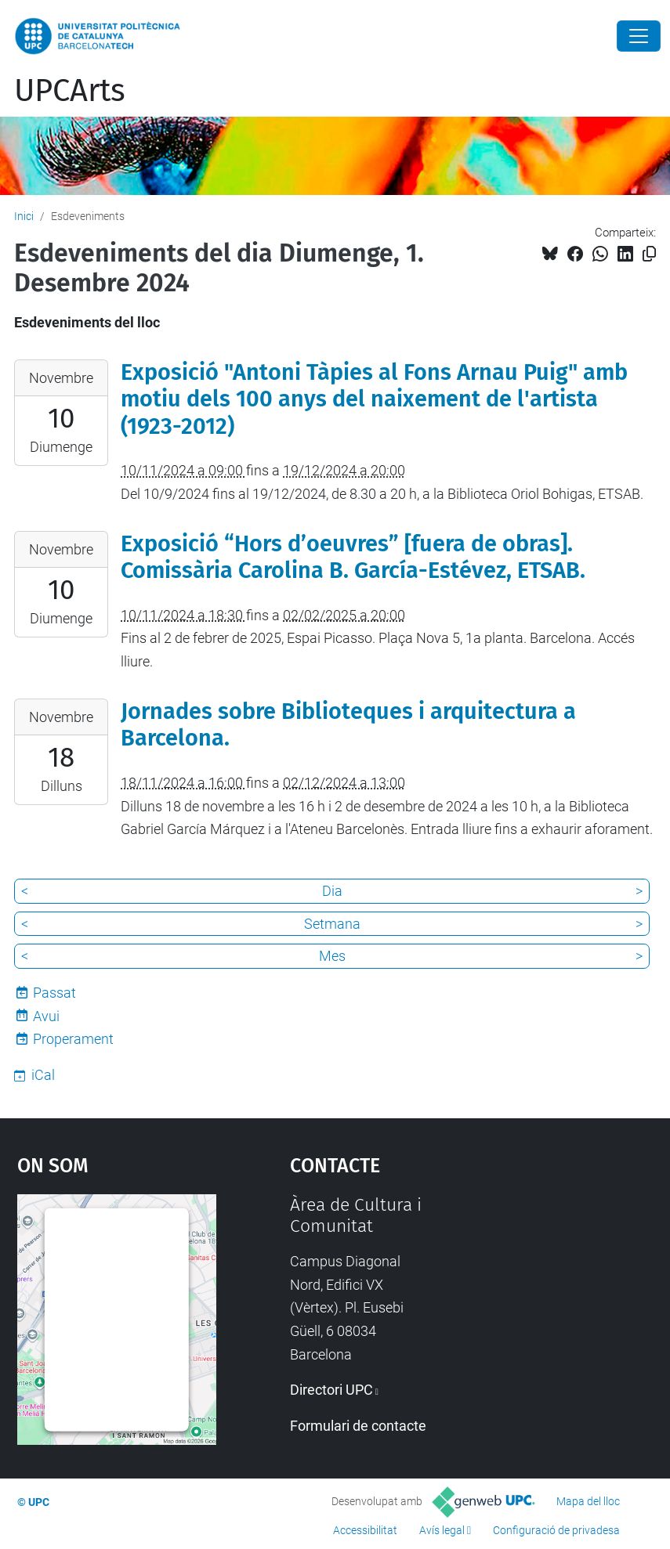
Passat (54, 992)
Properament (73, 1039)
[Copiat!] (649, 254)
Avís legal (442, 1530)
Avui (46, 1016)
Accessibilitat (365, 1530)
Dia (332, 891)
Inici (24, 216)
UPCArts (69, 91)
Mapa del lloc (588, 1501)
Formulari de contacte (358, 1425)
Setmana (332, 923)
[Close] (639, 36)
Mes (332, 956)
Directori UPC (331, 1389)
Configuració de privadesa (556, 1530)
